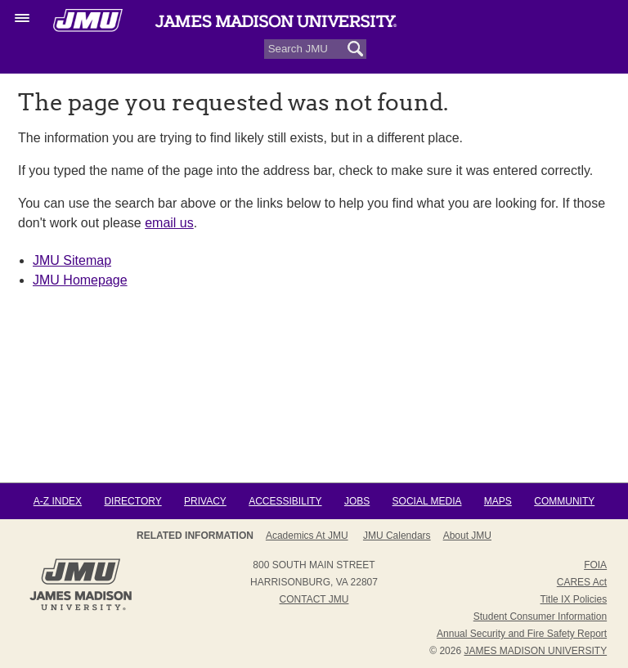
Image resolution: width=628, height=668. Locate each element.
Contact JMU (314, 599)
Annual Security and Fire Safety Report (522, 633)
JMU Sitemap (72, 260)
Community (564, 501)
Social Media (427, 501)
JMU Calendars (397, 535)
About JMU (467, 535)
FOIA (595, 565)
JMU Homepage (80, 280)
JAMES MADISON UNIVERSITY (535, 651)
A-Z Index (58, 501)
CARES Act (582, 582)
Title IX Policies (574, 599)
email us (169, 223)
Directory (132, 501)
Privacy (205, 501)
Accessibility (285, 501)
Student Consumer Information (540, 616)
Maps (498, 501)
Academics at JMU (307, 535)
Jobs (357, 501)
